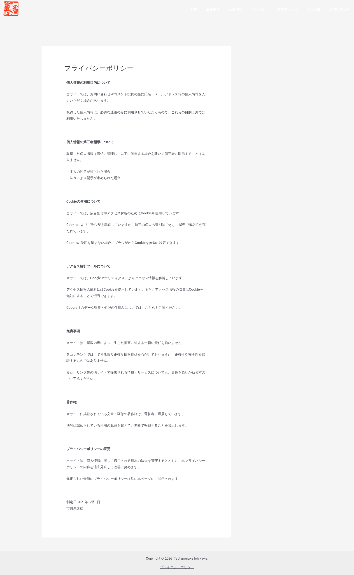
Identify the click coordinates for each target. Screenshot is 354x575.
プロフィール (287, 9)
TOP (194, 9)
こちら (150, 308)
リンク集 (313, 9)
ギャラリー (259, 9)
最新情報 (213, 9)
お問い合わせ (339, 9)
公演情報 (235, 9)
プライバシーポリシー (177, 567)
